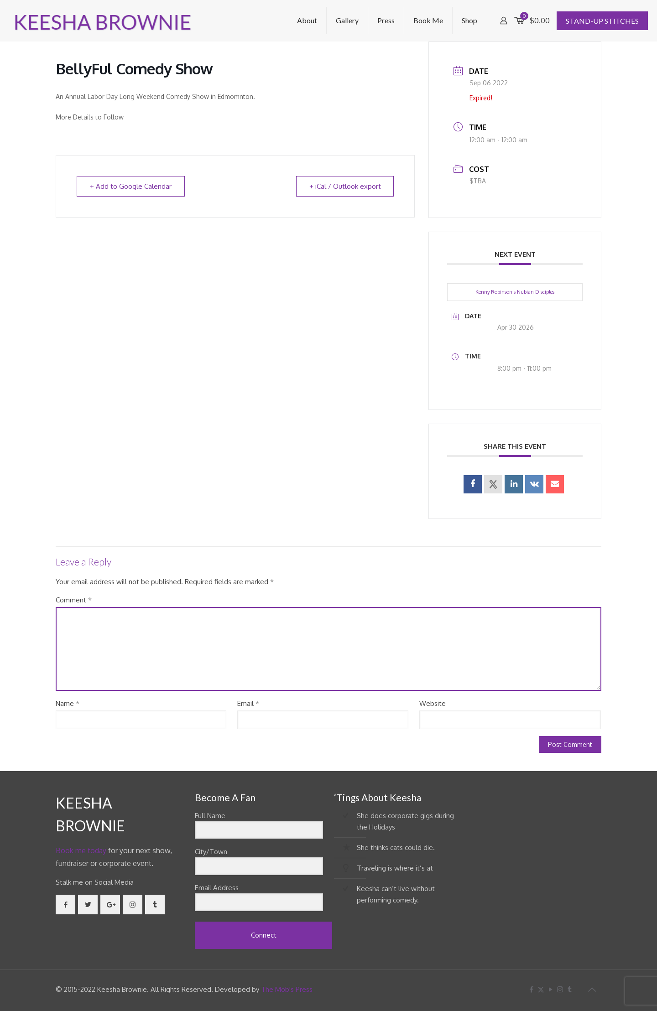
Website (432, 703)
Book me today (81, 850)
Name (67, 703)
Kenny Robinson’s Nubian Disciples (514, 292)
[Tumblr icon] (569, 989)
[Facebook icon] (531, 989)
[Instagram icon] (560, 989)
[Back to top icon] (591, 989)
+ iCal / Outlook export (345, 186)
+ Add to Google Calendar (131, 186)
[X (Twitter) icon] (540, 989)
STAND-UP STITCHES (602, 20)
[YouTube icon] (550, 989)
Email (248, 703)
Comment (74, 600)
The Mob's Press (287, 989)
